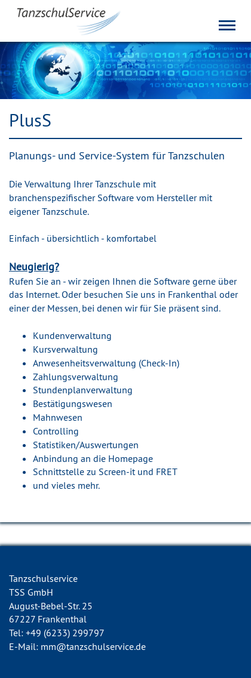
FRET (166, 471)
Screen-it (117, 471)
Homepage (130, 458)
